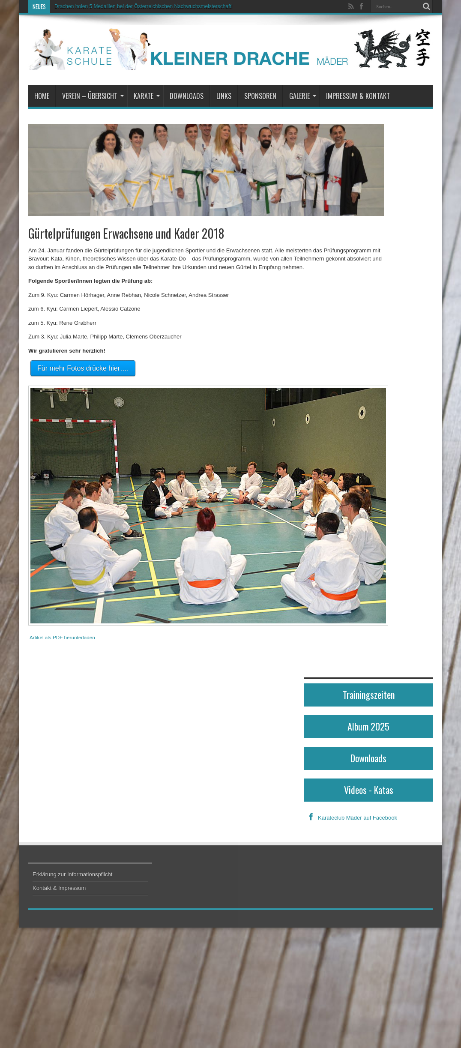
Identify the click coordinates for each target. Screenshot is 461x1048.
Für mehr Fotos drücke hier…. (83, 368)
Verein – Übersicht (93, 96)
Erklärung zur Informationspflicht (72, 874)
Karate (147, 96)
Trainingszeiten (369, 694)
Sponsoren (260, 96)
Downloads (187, 96)
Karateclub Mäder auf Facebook (350, 817)
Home (41, 96)
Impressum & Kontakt (358, 96)
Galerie (302, 96)
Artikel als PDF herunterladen (62, 637)
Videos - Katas (368, 789)
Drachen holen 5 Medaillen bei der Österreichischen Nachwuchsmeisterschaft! (143, 6)
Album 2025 (368, 726)
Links (223, 96)
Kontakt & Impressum (59, 888)
